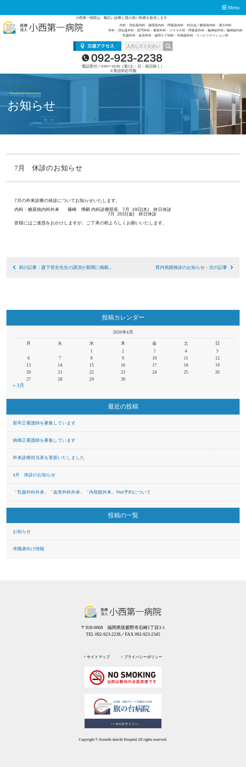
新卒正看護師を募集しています (44, 423)
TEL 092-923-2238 (103, 634)
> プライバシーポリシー (141, 657)
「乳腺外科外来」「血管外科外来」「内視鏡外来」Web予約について (82, 492)
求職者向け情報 (28, 548)
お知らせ (22, 531)
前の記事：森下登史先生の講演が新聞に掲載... (62, 267)
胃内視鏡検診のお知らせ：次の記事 (194, 267)
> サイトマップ (97, 657)
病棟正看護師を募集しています (44, 440)
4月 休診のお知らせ (34, 474)
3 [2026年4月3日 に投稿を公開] (154, 351)
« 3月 (18, 385)
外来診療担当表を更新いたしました (49, 457)
